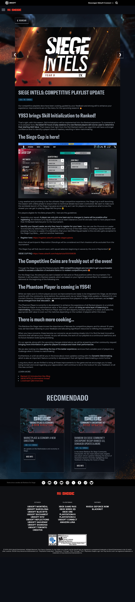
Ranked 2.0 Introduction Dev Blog (36, 376)
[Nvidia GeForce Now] (97, 506)
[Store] (67, 582)
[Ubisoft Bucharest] (37, 514)
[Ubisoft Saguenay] (37, 522)
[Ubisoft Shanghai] (37, 525)
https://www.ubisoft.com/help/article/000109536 (54, 254)
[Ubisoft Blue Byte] (37, 512)
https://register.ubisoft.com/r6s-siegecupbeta (53, 238)
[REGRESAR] (22, 21)
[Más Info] (29, 457)
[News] (67, 590)
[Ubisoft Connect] (67, 584)
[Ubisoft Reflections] (37, 519)
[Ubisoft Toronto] (37, 527)
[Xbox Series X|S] (67, 509)
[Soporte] (67, 593)
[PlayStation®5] (67, 514)
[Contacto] (67, 598)
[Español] (67, 563)
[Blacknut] (97, 509)
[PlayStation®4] (67, 517)
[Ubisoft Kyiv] (37, 517)
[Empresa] (67, 587)
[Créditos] (37, 530)
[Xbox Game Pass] (67, 506)
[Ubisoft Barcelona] (37, 509)
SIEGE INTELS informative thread (35, 378)
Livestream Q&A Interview (32, 381)
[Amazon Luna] (67, 522)
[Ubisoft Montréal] (37, 506)
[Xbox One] (67, 512)
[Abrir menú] (3, 10)
